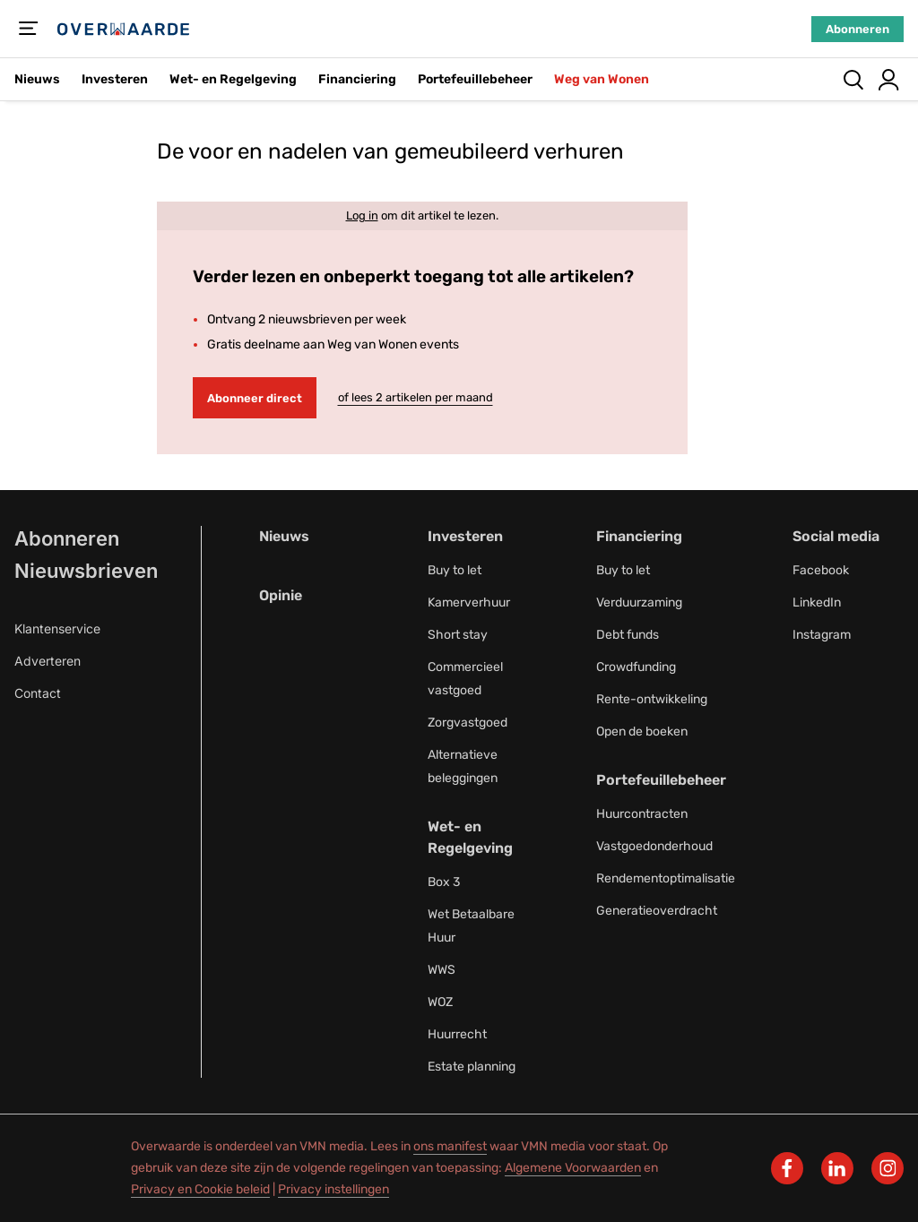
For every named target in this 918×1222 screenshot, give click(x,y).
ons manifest (450, 1146)
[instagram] (887, 1168)
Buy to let (454, 570)
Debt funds (627, 634)
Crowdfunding (636, 667)
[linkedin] (837, 1168)
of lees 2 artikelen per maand (415, 397)
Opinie (280, 595)
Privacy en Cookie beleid (200, 1189)
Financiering (357, 79)
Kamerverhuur (469, 602)
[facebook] (787, 1168)
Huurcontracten (642, 814)
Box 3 (444, 882)
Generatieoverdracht (656, 910)
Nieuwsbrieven (86, 570)
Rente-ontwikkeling (651, 699)
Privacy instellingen (333, 1189)
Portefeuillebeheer (475, 79)
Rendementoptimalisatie (665, 878)
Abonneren (857, 29)
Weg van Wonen (601, 79)
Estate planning (471, 1066)
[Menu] (28, 29)
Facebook (820, 570)
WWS (441, 969)
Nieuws (37, 79)
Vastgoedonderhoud (654, 846)
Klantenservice (57, 628)
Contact (37, 693)
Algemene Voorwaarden (573, 1167)
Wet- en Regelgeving (233, 79)
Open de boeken (642, 731)
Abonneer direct (254, 398)
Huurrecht (457, 1034)
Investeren (115, 79)
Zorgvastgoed (467, 722)
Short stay (458, 634)
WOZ (440, 1002)
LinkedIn (816, 602)
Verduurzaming (639, 602)
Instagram (821, 634)
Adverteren (47, 660)
